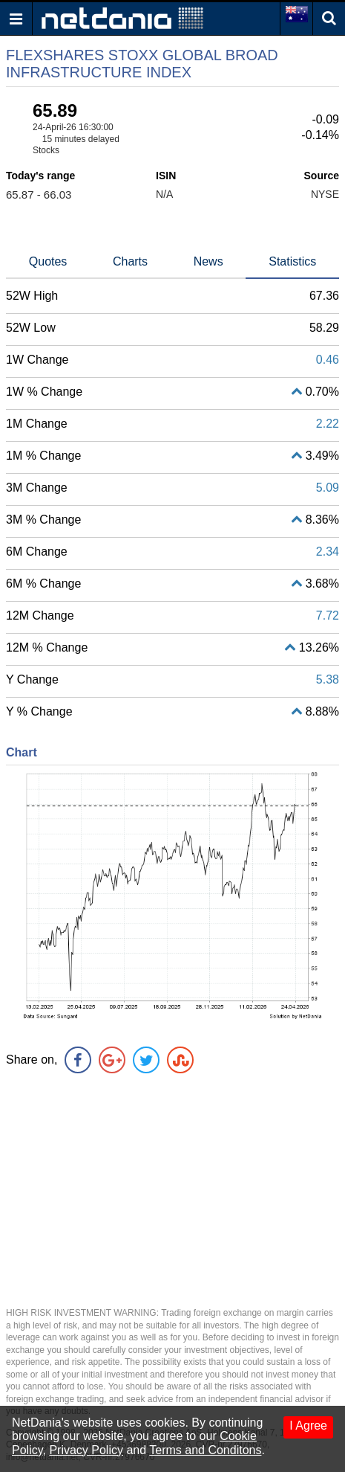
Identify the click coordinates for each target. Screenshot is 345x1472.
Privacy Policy (86, 1450)
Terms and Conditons (205, 1450)
